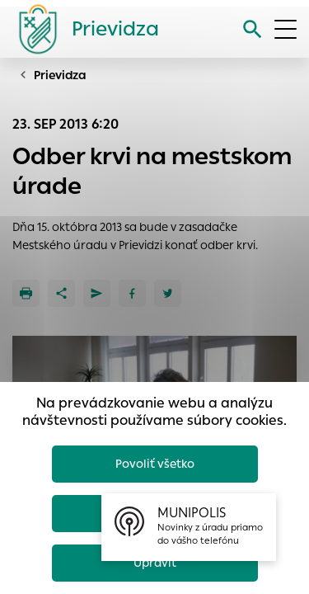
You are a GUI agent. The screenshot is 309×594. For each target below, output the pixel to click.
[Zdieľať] (61, 293)
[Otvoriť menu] (285, 29)
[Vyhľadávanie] (252, 29)
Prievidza (60, 75)
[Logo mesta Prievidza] (82, 29)
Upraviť (154, 562)
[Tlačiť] (26, 293)
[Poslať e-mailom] (96, 293)
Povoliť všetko (154, 463)
